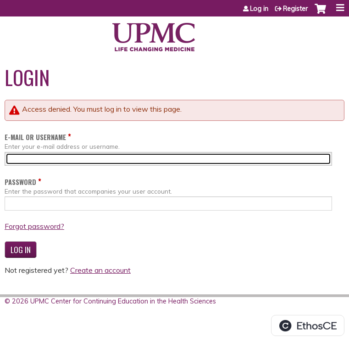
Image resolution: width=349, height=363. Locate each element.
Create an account (100, 270)
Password (20, 182)
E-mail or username (35, 137)
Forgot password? (34, 226)
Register (295, 8)
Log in (259, 8)
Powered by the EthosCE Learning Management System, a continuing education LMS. (307, 325)
